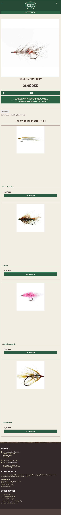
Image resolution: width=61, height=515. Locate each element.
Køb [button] (17, 93)
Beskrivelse (5, 111)
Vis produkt (30, 195)
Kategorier (30, 12)
